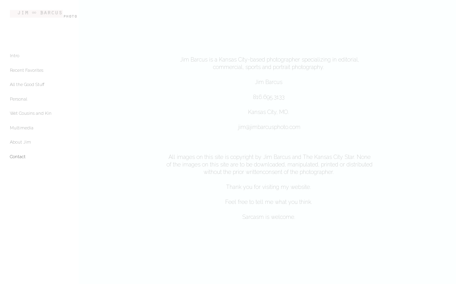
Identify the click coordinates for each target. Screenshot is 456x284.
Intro (14, 59)
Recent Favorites (26, 74)
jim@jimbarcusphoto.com (285, 127)
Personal (18, 102)
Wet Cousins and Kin (31, 117)
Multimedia (21, 131)
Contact (18, 160)
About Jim (20, 146)
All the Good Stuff (27, 88)
